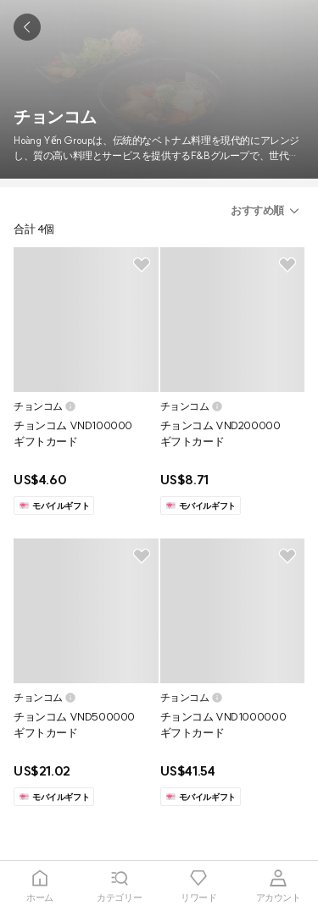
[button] (267, 211)
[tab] (40, 886)
